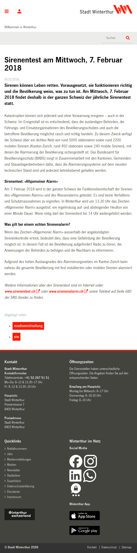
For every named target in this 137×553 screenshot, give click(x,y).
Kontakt (92, 547)
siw (16, 337)
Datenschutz (109, 547)
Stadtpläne (13, 475)
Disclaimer (13, 491)
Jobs (10, 454)
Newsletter (13, 470)
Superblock (14, 481)
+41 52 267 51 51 (36, 377)
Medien (11, 464)
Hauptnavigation (6, 12)
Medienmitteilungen (19, 459)
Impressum (14, 497)
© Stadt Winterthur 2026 (21, 547)
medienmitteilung (28, 326)
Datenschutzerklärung (20, 486)
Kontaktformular (15, 373)
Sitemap (127, 547)
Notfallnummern (17, 448)
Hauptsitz (10, 395)
